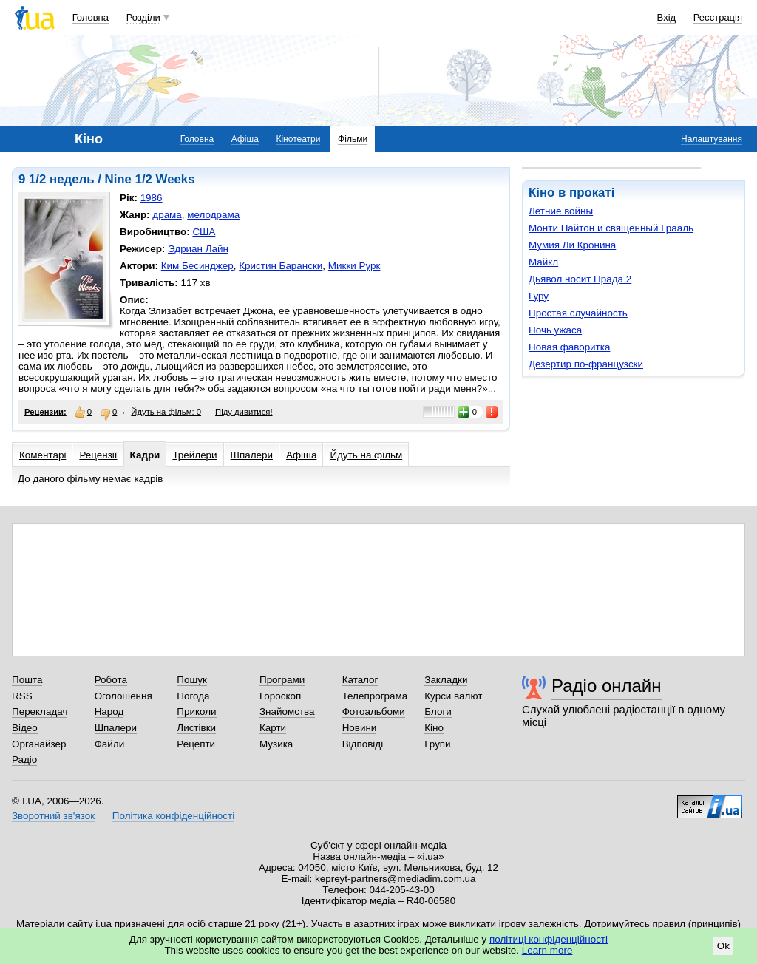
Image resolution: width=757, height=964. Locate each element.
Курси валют (453, 696)
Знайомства (287, 711)
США (203, 231)
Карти (272, 727)
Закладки (445, 679)
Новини (359, 727)
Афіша (245, 139)
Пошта (27, 679)
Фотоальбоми (373, 711)
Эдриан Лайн (198, 248)
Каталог (360, 679)
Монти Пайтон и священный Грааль (611, 228)
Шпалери (252, 455)
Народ (109, 711)
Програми (282, 679)
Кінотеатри (298, 139)
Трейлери (194, 455)
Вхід (666, 17)
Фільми (352, 139)
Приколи (196, 711)
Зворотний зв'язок (53, 815)
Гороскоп (280, 696)
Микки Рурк (354, 265)
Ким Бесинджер (197, 265)
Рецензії (98, 455)
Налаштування (711, 139)
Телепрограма (375, 696)
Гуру (539, 296)
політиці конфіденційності (548, 939)
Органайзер (39, 744)
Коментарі (42, 455)
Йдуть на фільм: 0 (166, 411)
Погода (193, 696)
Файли (110, 744)
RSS (22, 696)
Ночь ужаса (555, 330)
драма (167, 214)
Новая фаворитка (569, 347)
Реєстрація (717, 17)
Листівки (196, 727)
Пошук (192, 679)
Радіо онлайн (606, 686)
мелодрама (213, 214)
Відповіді (363, 744)
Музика (276, 744)
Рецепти (196, 744)
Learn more (547, 950)
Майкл (543, 262)
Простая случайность (578, 313)
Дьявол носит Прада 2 (580, 279)
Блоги (438, 711)
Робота (111, 679)
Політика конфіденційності (173, 815)
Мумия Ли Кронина (572, 245)
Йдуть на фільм (366, 455)
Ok (723, 945)
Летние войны (561, 211)
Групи (437, 744)
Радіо (24, 759)
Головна (90, 17)
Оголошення (123, 696)
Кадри (145, 455)
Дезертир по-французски (586, 364)
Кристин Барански (280, 265)
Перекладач (39, 711)
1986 (151, 197)
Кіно (541, 193)
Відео (25, 727)
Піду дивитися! (244, 411)
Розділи (143, 17)
